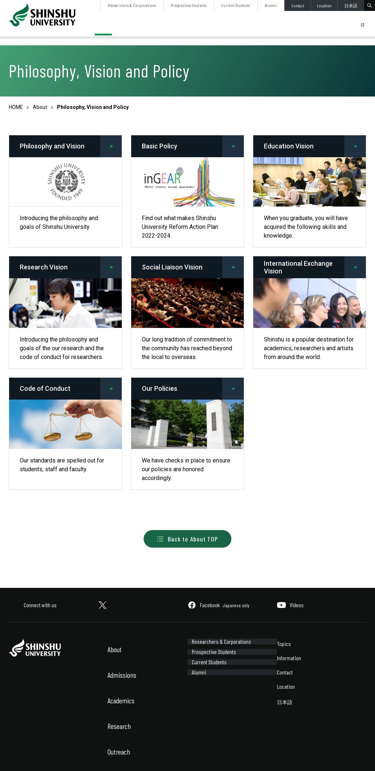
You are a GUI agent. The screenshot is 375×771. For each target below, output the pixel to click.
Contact (297, 5)
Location (324, 5)
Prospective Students (189, 5)
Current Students (235, 5)
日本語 (350, 5)
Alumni (271, 5)
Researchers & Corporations (132, 5)
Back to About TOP (187, 539)
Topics (284, 643)
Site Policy (18, 755)
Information (289, 657)
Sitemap (57, 755)
